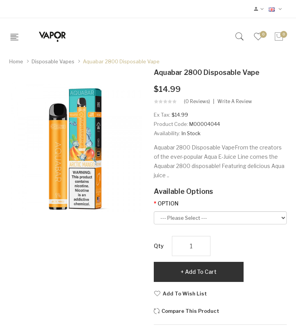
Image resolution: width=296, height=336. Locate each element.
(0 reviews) (197, 101)
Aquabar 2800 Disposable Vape (121, 61)
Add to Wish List (185, 293)
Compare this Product (190, 311)
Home (16, 61)
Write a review (234, 101)
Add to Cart (201, 271)
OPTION (168, 203)
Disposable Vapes (53, 61)
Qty (159, 246)
